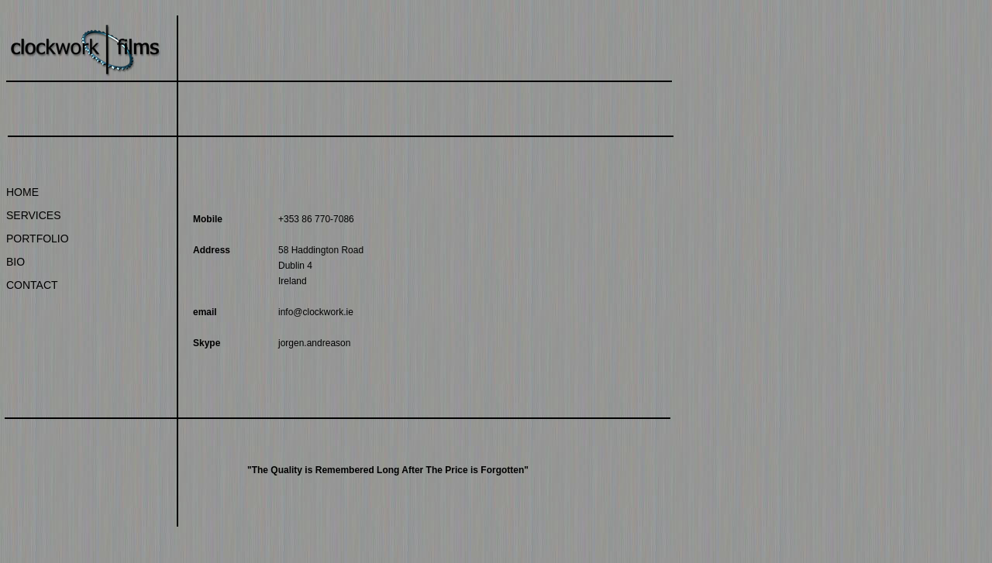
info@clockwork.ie (315, 312)
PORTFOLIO (37, 238)
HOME (22, 192)
